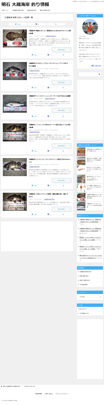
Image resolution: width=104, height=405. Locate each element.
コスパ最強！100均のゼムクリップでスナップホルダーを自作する (94, 187)
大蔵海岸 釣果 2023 (18, 10)
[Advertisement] (37, 236)
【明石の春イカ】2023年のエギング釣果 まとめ (94, 150)
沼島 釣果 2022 (31, 10)
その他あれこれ (84, 313)
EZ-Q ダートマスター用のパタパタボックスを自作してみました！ (94, 169)
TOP (11, 386)
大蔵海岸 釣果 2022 (51, 36)
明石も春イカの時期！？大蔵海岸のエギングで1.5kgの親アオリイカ (94, 160)
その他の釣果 (83, 284)
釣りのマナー (83, 309)
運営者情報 (39, 393)
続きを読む (64, 49)
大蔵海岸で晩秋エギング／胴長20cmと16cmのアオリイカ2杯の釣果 (94, 196)
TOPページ (5, 10)
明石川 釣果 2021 (45, 10)
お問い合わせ (49, 393)
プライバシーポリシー (61, 393)
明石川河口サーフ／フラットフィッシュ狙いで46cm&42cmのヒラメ (94, 178)
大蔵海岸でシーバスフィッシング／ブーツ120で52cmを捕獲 (49, 96)
